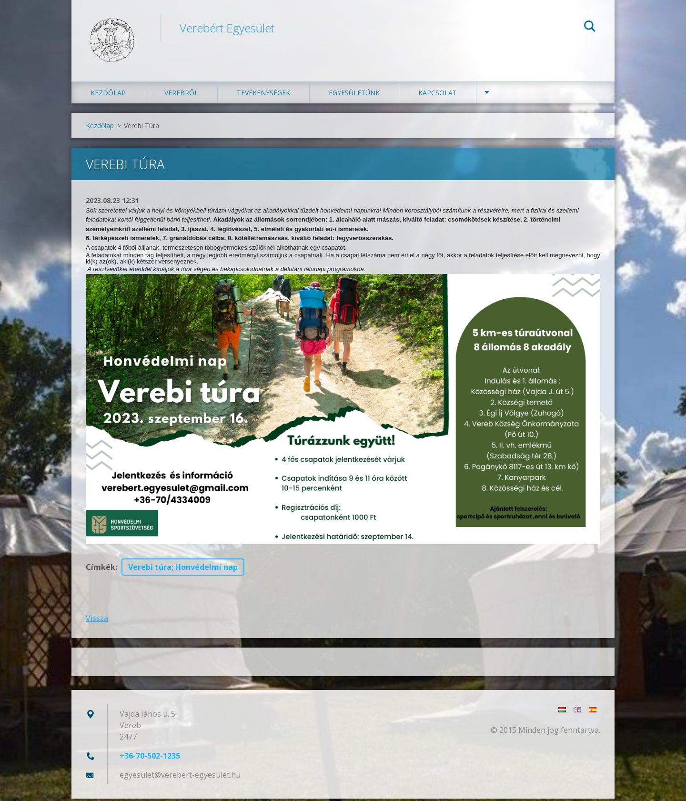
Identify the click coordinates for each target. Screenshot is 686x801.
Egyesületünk (354, 95)
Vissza (97, 620)
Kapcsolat (437, 95)
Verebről (181, 95)
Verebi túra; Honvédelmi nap (183, 569)
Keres (589, 27)
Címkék (100, 569)
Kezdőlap (108, 95)
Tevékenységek (263, 95)
